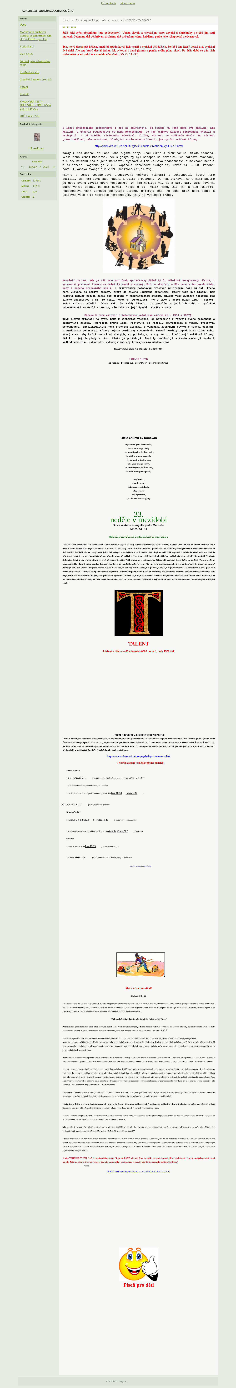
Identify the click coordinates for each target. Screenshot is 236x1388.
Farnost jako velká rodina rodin (35, 62)
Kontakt (25, 94)
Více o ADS (26, 54)
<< (22, 167)
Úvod (67, 20)
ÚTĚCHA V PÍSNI (30, 116)
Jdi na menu (128, 3)
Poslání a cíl (27, 46)
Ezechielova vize (29, 72)
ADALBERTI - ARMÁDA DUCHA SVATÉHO (48, 10)
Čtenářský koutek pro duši (91, 20)
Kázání (24, 87)
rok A (115, 20)
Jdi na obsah (108, 3)
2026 (46, 167)
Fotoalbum (36, 148)
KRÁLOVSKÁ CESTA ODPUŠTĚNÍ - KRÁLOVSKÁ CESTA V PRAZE (35, 105)
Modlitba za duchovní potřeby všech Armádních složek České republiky (35, 35)
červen (33, 167)
